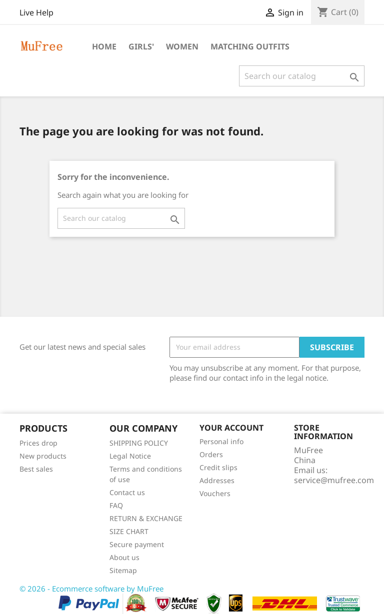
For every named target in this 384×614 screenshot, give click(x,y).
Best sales (36, 469)
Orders (211, 454)
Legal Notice (130, 456)
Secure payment (137, 544)
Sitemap (123, 570)
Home (104, 46)
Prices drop (39, 443)
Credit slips (219, 467)
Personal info (222, 441)
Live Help (37, 12)
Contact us (127, 492)
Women (182, 46)
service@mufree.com (334, 480)
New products (43, 456)
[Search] (301, 75)
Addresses (217, 480)
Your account (232, 427)
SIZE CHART (129, 531)
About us (125, 557)
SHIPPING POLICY (139, 443)
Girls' (141, 46)
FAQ (116, 505)
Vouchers (215, 493)
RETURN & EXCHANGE (146, 518)
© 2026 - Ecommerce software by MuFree (92, 589)
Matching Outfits (250, 46)
